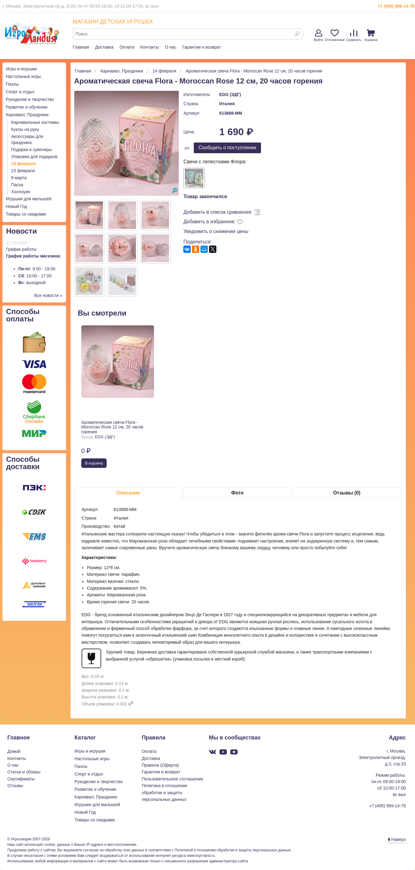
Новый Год (16, 206)
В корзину (94, 463)
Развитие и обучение (27, 107)
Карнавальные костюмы (35, 122)
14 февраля (23, 163)
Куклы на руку (25, 129)
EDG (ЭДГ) (230, 94)
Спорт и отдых (20, 91)
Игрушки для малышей (28, 198)
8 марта (19, 177)
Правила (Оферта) (160, 765)
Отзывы (15, 785)
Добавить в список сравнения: (217, 212)
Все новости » (48, 295)
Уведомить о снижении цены (215, 231)
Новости (21, 231)
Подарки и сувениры (31, 149)
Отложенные (335, 35)
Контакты (149, 47)
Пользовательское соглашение (173, 778)
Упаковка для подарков (34, 156)
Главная (81, 47)
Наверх (397, 839)
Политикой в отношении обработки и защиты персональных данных (232, 850)
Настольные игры (23, 76)
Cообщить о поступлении (227, 147)
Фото (237, 492)
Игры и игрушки (21, 68)
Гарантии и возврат (201, 47)
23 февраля (23, 170)
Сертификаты (21, 778)
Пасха (17, 184)
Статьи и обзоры (23, 771)
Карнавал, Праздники (27, 114)
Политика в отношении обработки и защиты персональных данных (164, 792)
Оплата (126, 47)
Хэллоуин (21, 191)
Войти (318, 35)
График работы (21, 249)
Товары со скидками (26, 214)
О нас (170, 47)
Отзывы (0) (346, 492)
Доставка (104, 47)
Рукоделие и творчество (30, 99)
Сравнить (353, 35)
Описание (128, 492)
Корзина (371, 35)
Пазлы (12, 84)
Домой (13, 751)
